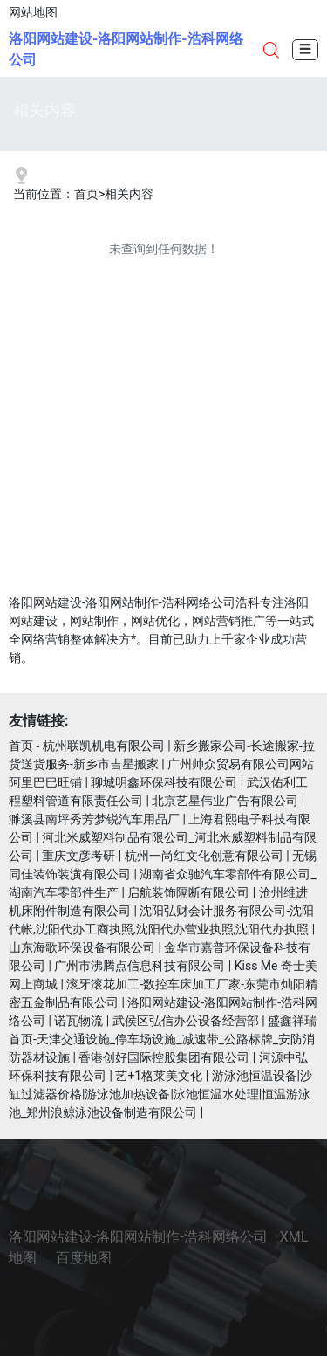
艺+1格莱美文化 (158, 1076)
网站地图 (33, 12)
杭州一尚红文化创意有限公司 (204, 856)
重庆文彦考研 (78, 856)
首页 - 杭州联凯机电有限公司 (87, 746)
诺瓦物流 (78, 1021)
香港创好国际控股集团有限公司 (163, 1057)
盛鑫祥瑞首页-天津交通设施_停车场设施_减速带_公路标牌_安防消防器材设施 (163, 1039)
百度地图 (84, 1257)
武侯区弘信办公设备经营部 (185, 1021)
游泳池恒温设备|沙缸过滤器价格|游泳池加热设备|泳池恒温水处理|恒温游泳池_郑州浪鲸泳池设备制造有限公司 (160, 1094)
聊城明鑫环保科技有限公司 (164, 782)
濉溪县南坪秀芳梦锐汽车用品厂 (94, 819)
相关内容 (129, 194)
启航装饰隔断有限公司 (188, 892)
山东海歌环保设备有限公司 (82, 947)
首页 (86, 194)
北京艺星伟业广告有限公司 (225, 801)
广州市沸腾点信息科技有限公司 (139, 966)
